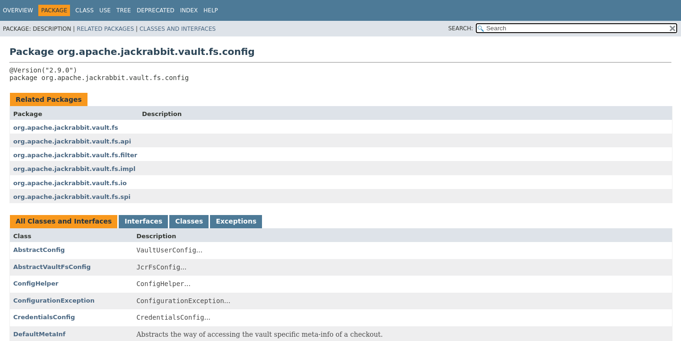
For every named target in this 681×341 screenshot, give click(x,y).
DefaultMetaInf (39, 334)
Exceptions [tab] (236, 221)
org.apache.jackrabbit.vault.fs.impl (74, 168)
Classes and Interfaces (178, 29)
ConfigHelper (35, 283)
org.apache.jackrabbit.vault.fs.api (72, 141)
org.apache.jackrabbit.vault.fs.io (70, 183)
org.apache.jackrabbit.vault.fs (65, 127)
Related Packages (105, 29)
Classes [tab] (189, 221)
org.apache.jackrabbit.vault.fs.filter (75, 155)
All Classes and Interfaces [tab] (64, 221)
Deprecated (156, 10)
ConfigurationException (54, 300)
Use (105, 10)
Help (210, 10)
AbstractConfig (39, 249)
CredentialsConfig (44, 317)
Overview (18, 10)
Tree (123, 10)
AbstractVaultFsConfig (52, 266)
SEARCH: (460, 28)
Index (189, 10)
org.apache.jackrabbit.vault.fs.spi (72, 196)
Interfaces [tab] (143, 221)
